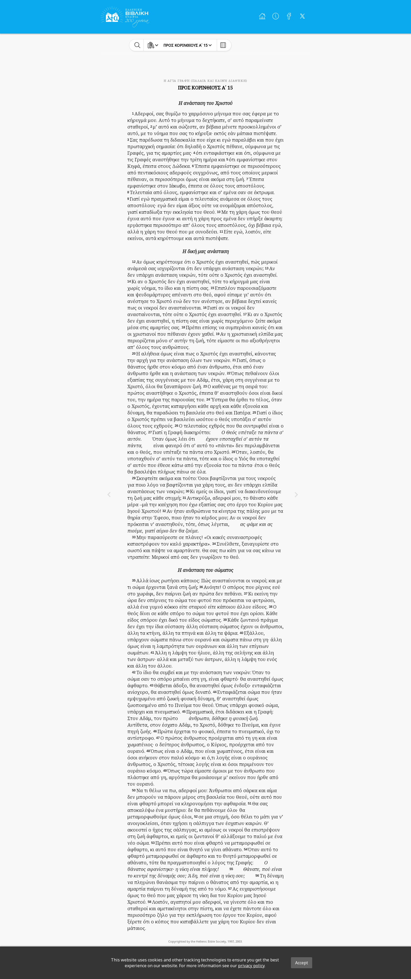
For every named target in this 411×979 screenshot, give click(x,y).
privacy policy (251, 966)
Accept (301, 963)
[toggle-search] (137, 45)
